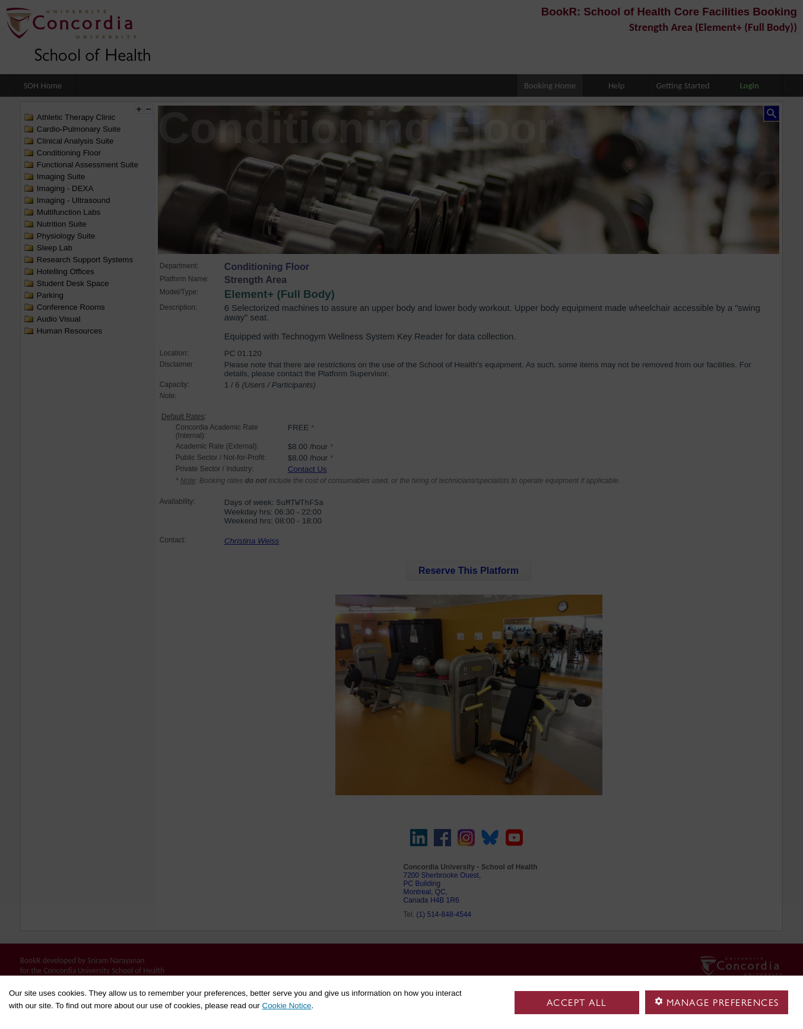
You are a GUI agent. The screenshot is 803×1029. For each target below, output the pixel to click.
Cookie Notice (287, 1005)
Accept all (577, 1002)
